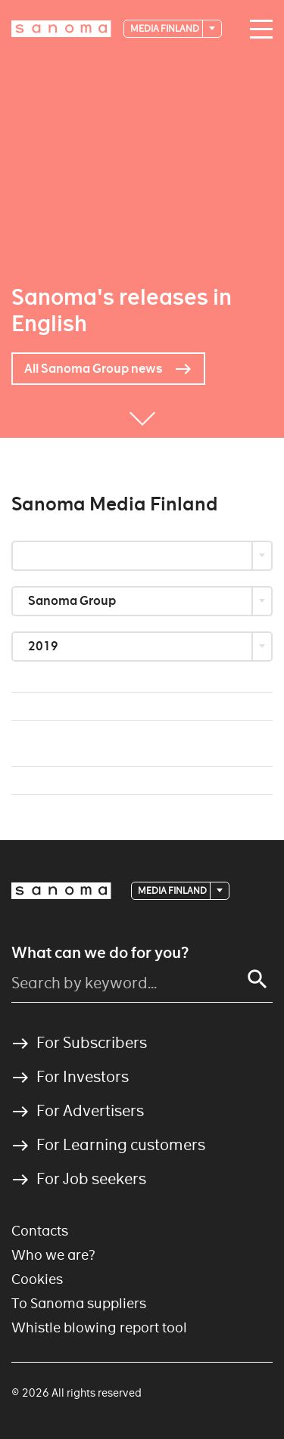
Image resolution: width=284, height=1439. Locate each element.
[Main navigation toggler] (257, 29)
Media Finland (165, 28)
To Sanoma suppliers (78, 1303)
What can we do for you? (100, 953)
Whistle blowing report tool (99, 1327)
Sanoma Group (73, 601)
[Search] (257, 979)
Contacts (39, 1230)
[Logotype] (61, 28)
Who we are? (53, 1255)
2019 (44, 646)
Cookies (37, 1279)
